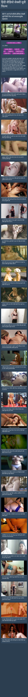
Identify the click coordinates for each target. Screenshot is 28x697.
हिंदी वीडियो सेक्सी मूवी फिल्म (13, 4)
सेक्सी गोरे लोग (19, 51)
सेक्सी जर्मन (7, 53)
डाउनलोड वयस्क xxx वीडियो (14, 43)
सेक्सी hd (11, 51)
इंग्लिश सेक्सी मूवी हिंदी (18, 53)
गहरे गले (17, 49)
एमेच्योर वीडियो (8, 49)
